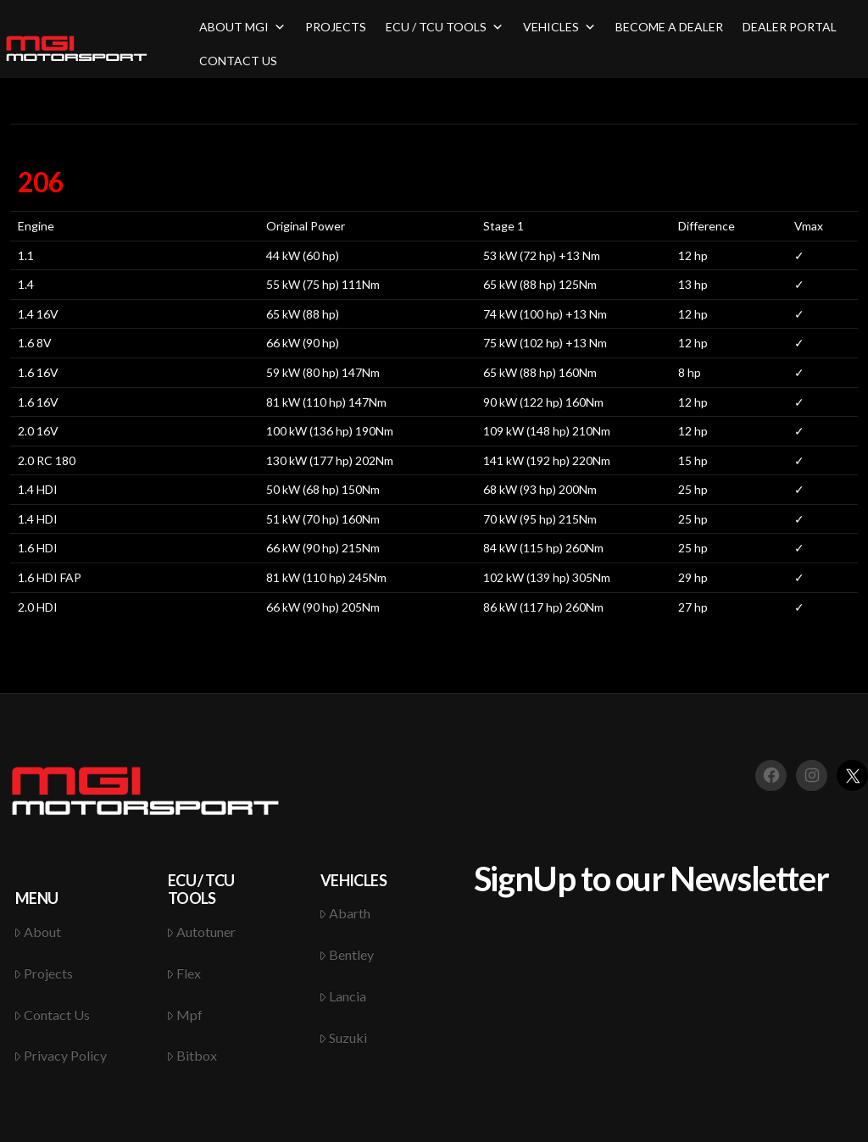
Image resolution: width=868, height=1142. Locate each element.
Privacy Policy (61, 1055)
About (38, 931)
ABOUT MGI (242, 26)
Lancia (343, 996)
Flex (184, 973)
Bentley (347, 954)
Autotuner (201, 931)
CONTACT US (238, 60)
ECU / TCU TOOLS (445, 26)
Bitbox (192, 1055)
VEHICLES (559, 26)
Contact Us (52, 1014)
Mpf (184, 1014)
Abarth (345, 913)
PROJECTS (335, 26)
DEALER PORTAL (790, 26)
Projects (44, 973)
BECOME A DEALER (669, 26)
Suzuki (343, 1037)
